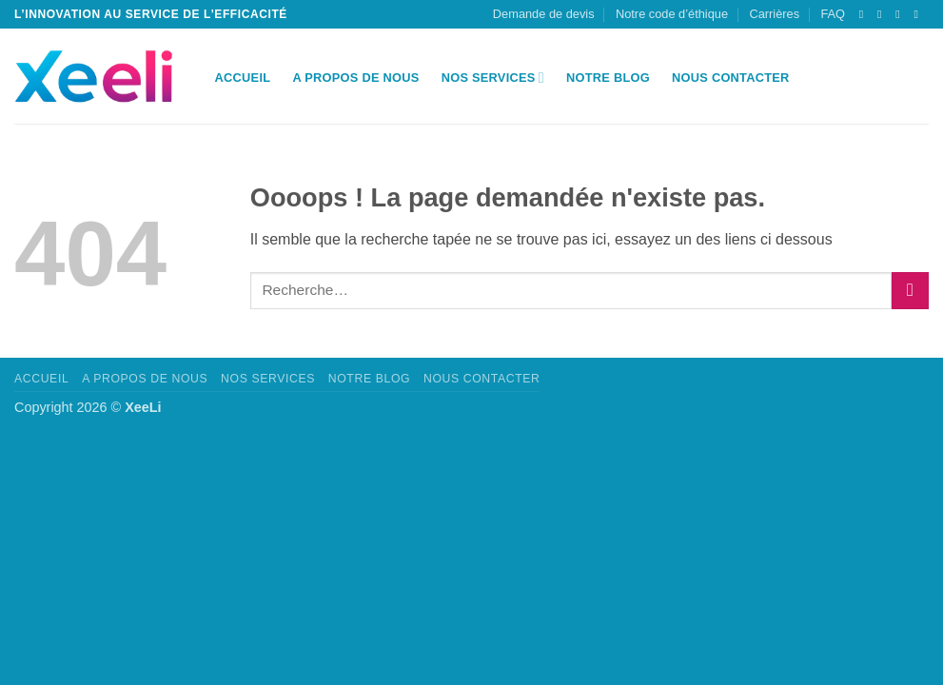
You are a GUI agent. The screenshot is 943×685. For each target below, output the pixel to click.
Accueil (243, 77)
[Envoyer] (910, 290)
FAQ (832, 14)
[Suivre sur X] (865, 14)
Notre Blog (608, 77)
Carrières (774, 14)
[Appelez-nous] (901, 14)
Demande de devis (544, 14)
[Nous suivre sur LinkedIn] (919, 14)
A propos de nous (355, 77)
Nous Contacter (731, 77)
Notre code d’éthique (672, 14)
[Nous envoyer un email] (883, 14)
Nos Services (493, 77)
